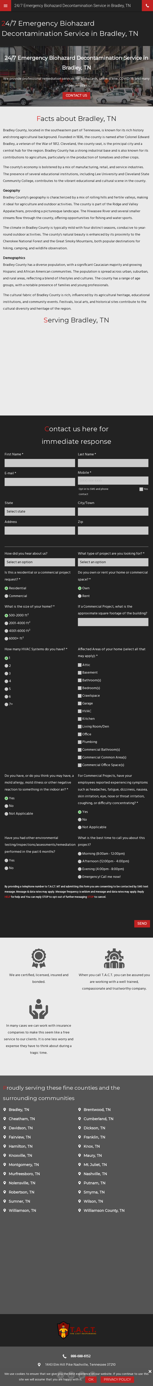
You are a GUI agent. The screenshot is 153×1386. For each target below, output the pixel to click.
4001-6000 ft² (17, 631)
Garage (85, 703)
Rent (84, 596)
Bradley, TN (18, 1110)
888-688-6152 (80, 1356)
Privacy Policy (117, 1379)
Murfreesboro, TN (24, 1174)
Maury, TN (92, 1155)
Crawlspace (89, 696)
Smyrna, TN (94, 1192)
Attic (84, 665)
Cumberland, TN (98, 1119)
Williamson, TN (22, 1210)
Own (83, 588)
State (9, 503)
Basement (88, 673)
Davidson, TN (20, 1128)
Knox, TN (91, 1146)
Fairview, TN (19, 1137)
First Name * (14, 454)
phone (147, 5)
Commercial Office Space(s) (101, 765)
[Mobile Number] (113, 480)
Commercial (16, 596)
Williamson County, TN (104, 1210)
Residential (15, 588)
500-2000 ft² (17, 615)
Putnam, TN (94, 1183)
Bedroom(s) (89, 688)
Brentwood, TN (97, 1110)
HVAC (84, 711)
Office (84, 734)
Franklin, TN (94, 1137)
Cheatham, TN (21, 1119)
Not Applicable (19, 814)
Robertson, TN (21, 1192)
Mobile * (84, 472)
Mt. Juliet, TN (95, 1165)
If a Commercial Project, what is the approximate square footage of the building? (112, 610)
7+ (9, 704)
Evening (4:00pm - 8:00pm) (101, 869)
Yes (146, 489)
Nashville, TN (95, 1174)
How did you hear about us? (26, 554)
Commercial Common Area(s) (102, 757)
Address (11, 522)
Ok (90, 1379)
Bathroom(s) (89, 680)
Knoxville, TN (20, 1155)
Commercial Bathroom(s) (99, 750)
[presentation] (33, 910)
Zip (80, 522)
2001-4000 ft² (17, 623)
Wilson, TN (93, 1201)
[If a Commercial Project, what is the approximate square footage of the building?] (113, 622)
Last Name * (87, 454)
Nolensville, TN (21, 1183)
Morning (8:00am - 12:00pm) (101, 854)
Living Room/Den (93, 727)
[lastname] (113, 463)
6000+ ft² (14, 638)
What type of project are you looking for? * (111, 554)
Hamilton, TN (20, 1146)
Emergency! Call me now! (99, 877)
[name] (40, 463)
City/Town (86, 503)
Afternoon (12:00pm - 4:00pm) (103, 861)
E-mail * (10, 473)
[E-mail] (40, 482)
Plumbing (87, 742)
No (9, 806)
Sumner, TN (19, 1201)
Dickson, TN (94, 1128)
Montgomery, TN (23, 1165)
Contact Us (76, 95)
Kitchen (86, 719)
